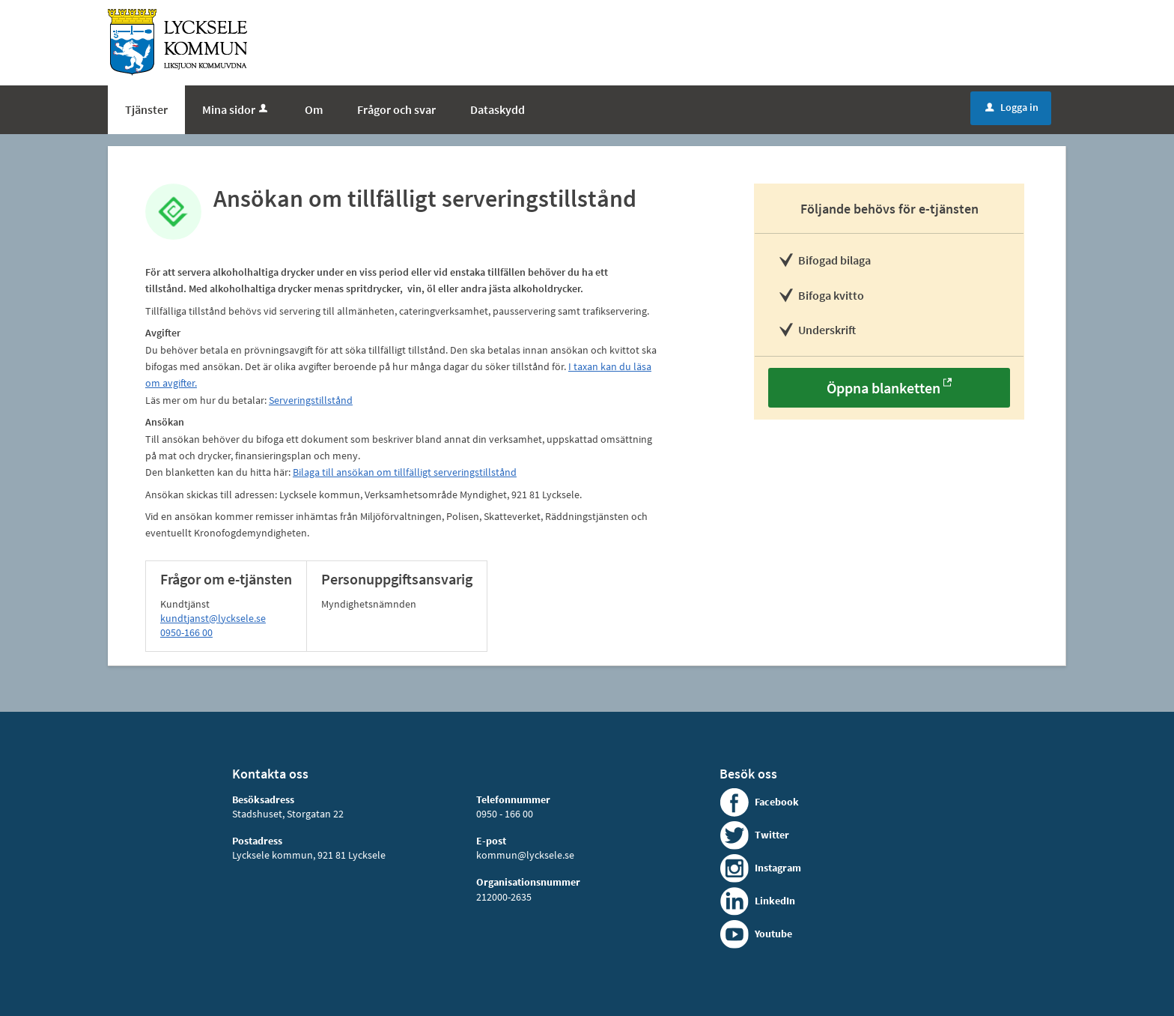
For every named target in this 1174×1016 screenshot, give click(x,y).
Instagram (778, 867)
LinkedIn (775, 900)
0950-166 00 (186, 632)
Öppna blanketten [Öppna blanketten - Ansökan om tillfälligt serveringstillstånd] (883, 387)
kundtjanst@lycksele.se (213, 618)
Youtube (773, 933)
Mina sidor (236, 109)
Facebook (777, 801)
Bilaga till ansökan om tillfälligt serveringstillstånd (405, 472)
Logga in (1011, 107)
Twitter (772, 834)
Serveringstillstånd (311, 400)
